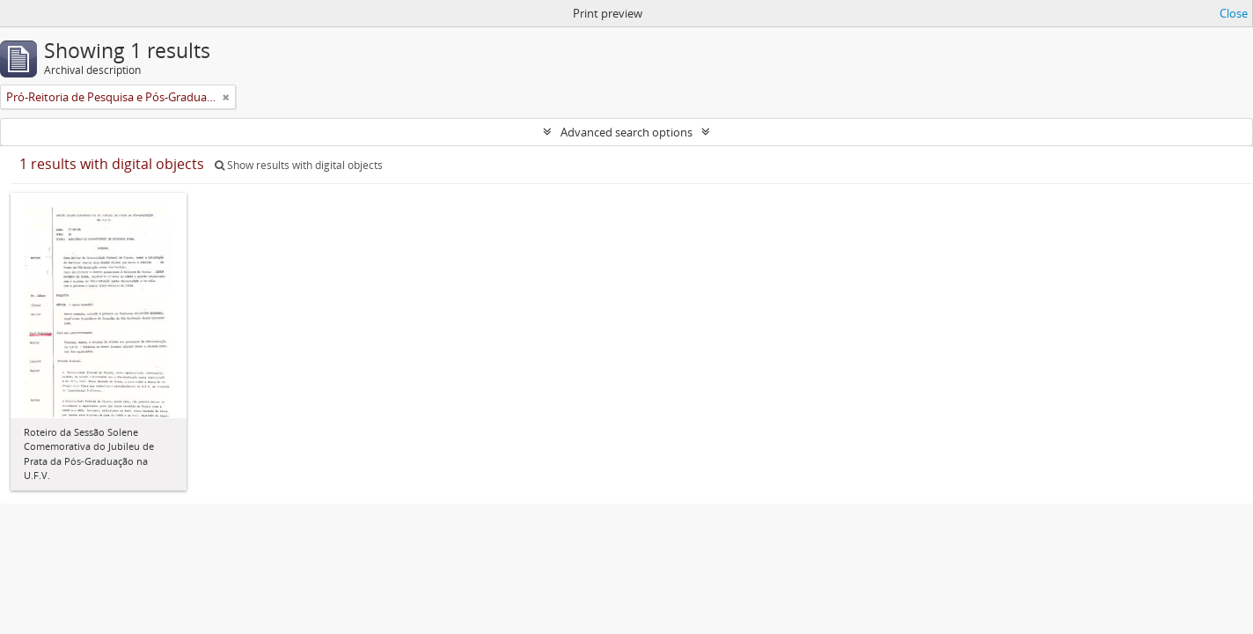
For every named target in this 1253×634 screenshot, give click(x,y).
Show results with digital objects (299, 165)
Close (1234, 13)
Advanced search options (626, 132)
